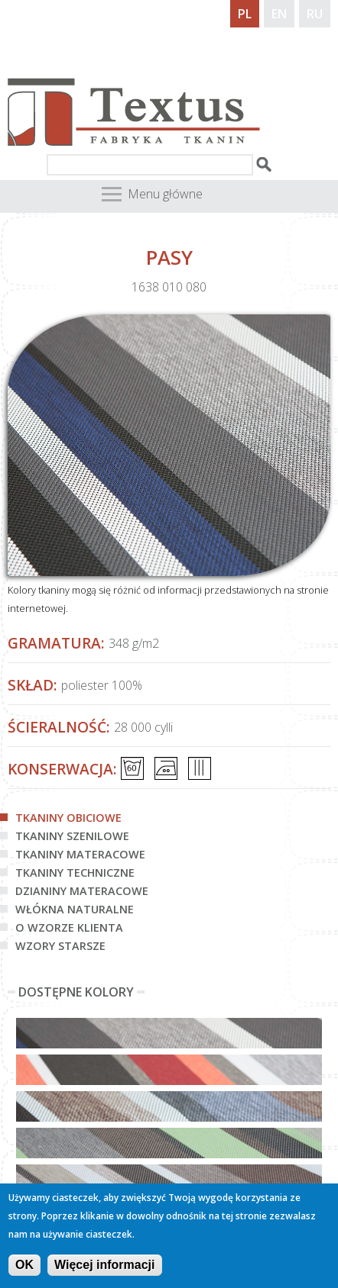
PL (245, 13)
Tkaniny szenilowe (72, 836)
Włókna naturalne (74, 909)
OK (24, 1270)
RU (315, 13)
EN (279, 13)
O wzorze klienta (69, 927)
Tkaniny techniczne (75, 872)
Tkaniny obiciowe (68, 817)
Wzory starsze (60, 946)
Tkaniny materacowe (80, 854)
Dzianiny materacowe (81, 891)
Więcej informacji (104, 1270)
